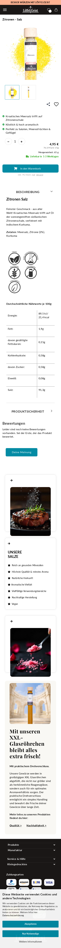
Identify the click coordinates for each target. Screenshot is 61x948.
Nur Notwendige (30, 933)
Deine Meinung (21, 452)
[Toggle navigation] (31, 845)
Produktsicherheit (28, 411)
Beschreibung (27, 192)
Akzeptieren (31, 924)
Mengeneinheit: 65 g (48, 152)
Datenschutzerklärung (13, 915)
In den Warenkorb (30, 168)
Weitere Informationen (30, 941)
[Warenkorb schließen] (5, 10)
